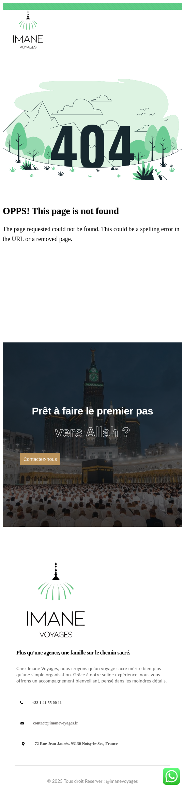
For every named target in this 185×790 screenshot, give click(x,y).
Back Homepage (37, 265)
